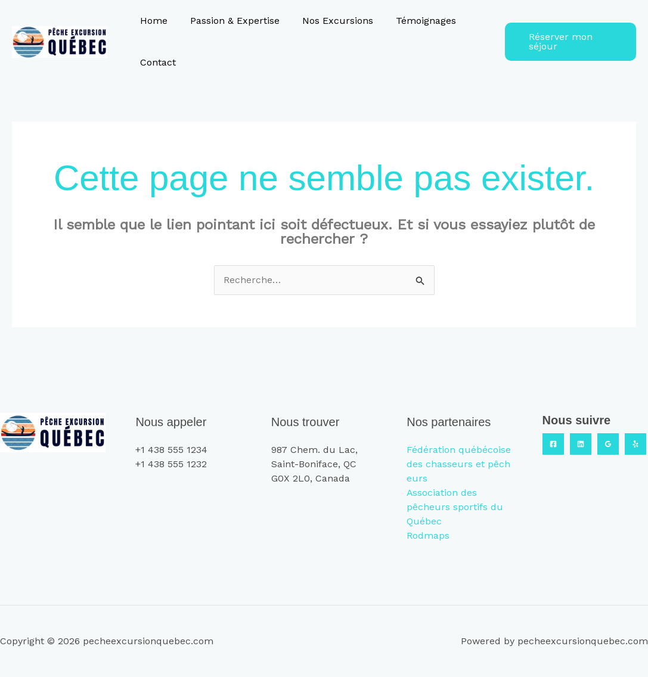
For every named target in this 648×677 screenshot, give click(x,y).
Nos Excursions (328, 20)
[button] (568, 42)
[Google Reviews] (608, 444)
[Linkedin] (580, 444)
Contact (156, 62)
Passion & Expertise (229, 20)
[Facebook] (553, 444)
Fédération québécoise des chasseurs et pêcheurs (459, 464)
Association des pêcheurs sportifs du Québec (455, 507)
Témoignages (413, 20)
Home (152, 20)
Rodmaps (428, 535)
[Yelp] (635, 444)
